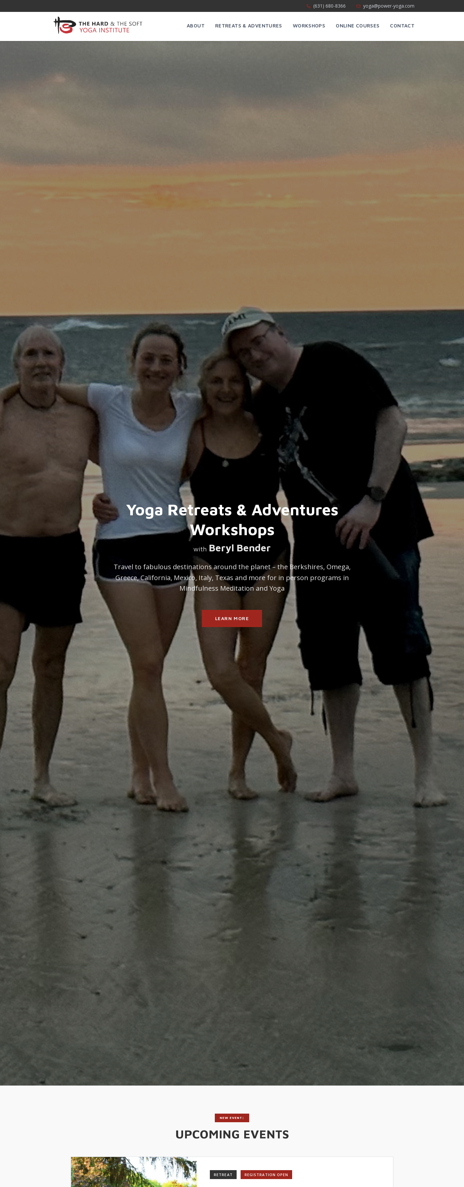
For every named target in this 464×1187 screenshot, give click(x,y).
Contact (402, 25)
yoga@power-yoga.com (385, 6)
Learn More (232, 618)
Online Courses (357, 25)
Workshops (309, 25)
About (196, 25)
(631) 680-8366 (326, 6)
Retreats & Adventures (248, 25)
